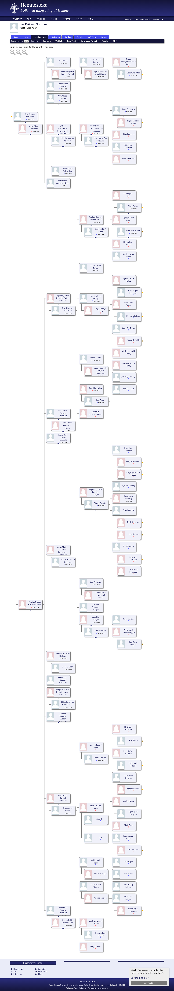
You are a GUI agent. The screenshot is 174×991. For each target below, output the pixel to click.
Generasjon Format (89, 41)
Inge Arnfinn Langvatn (100, 934)
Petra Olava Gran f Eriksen (63, 654)
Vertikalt (58, 41)
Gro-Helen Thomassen (133, 570)
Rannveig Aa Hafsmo (133, 909)
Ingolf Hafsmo (100, 757)
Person (16, 37)
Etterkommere (39, 37)
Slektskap (55, 37)
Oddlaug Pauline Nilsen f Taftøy (95, 218)
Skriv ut (127, 19)
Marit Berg (128, 825)
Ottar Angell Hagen (67, 809)
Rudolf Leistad (100, 630)
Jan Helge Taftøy (128, 376)
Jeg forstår (149, 983)
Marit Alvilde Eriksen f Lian (67, 921)
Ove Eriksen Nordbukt (30, 115)
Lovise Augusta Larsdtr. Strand (67, 72)
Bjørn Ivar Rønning (128, 449)
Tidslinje (67, 37)
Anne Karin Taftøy (128, 303)
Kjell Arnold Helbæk (133, 764)
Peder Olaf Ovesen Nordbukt (62, 680)
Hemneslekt (34, 5)
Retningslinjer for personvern (98, 988)
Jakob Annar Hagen (128, 837)
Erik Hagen (128, 873)
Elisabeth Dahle (133, 340)
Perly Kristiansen (133, 461)
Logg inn (40, 19)
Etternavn (17, 974)
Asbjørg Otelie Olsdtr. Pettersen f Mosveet (96, 128)
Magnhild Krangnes (95, 618)
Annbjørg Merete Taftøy (128, 364)
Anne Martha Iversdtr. (34, 127)
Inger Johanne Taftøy (128, 279)
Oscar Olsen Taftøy (96, 266)
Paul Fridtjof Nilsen (100, 230)
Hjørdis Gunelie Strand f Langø (100, 72)
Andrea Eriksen (100, 898)
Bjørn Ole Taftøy (128, 328)
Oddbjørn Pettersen (128, 146)
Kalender (42, 969)
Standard (34, 41)
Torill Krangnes (133, 522)
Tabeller (105, 41)
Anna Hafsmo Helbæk (128, 752)
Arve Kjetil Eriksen (128, 897)
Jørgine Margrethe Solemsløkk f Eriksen (62, 129)
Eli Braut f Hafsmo (128, 728)
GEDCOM (91, 37)
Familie (79, 37)
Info (80, 19)
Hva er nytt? (18, 969)
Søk (29, 19)
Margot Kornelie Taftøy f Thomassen (100, 370)
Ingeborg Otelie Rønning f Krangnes (95, 492)
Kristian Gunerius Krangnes (95, 607)
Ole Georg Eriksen (128, 885)
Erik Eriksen (63, 60)
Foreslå (103, 37)
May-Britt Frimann (133, 558)
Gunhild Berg (128, 801)
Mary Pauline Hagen (95, 806)
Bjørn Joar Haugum (133, 812)
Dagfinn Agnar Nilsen (128, 255)
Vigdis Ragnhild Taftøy (128, 352)
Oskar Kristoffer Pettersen (100, 139)
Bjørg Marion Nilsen (128, 219)
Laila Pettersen (128, 158)
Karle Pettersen (128, 109)
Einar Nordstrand (133, 230)
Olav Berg (100, 819)
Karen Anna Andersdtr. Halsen (67, 425)
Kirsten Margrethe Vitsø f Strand (128, 61)
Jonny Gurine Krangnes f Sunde (100, 595)
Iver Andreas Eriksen (63, 84)
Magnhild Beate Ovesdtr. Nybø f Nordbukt (62, 692)
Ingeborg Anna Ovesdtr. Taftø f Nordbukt (62, 298)
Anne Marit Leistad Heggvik (128, 631)
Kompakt (47, 41)
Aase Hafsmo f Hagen (96, 746)
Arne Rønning (128, 510)
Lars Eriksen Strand (96, 60)
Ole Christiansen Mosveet (67, 139)
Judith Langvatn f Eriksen (96, 922)
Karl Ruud (100, 400)
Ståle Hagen (128, 861)
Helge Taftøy (95, 357)
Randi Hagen (133, 849)
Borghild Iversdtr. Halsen (95, 412)
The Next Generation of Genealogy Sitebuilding (76, 985)
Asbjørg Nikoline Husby (133, 473)
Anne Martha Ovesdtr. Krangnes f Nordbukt (62, 551)
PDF (114, 41)
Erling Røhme (133, 206)
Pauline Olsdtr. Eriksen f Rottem (34, 603)
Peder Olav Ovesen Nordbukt (62, 437)
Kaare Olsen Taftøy (96, 297)
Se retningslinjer (140, 977)
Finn (54, 19)
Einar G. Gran (67, 667)
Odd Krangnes (96, 582)
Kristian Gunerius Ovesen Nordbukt (63, 717)
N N (100, 837)
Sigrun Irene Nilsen (128, 243)
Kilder (40, 974)
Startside (17, 19)
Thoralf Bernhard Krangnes (67, 560)
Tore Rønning (128, 546)
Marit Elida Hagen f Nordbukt (62, 798)
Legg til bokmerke (142, 19)
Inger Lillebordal (133, 788)
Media (68, 19)
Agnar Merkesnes (80, 988)
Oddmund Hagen (95, 861)
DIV (91, 19)
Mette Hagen (133, 534)
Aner (26, 37)
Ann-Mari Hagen (100, 873)
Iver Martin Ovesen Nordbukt (62, 413)
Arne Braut (133, 740)
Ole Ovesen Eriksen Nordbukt (63, 910)
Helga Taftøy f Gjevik (100, 309)
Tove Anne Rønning (128, 497)
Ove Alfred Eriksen (62, 97)
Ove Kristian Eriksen (96, 885)
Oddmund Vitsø (133, 73)
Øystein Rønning (128, 485)
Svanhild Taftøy (95, 388)
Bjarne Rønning (100, 503)
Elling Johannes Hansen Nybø (67, 703)
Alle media (42, 971)
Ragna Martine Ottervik (133, 122)
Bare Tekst (71, 41)
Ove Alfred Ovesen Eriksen (62, 181)
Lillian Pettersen (128, 134)
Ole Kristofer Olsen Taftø (67, 309)
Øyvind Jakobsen (133, 316)
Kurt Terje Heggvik (133, 643)
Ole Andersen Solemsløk (67, 169)
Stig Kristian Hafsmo (128, 776)
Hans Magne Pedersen (133, 291)
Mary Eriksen (95, 946)
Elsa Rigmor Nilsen (128, 194)
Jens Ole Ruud (128, 388)
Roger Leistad (128, 619)
